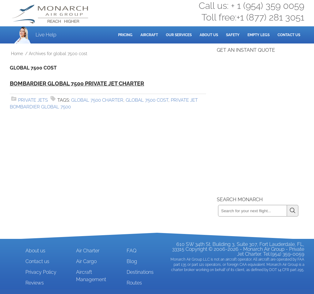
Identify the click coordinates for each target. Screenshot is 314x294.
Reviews (34, 283)
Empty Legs (258, 35)
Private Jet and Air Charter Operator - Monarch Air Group (50, 14)
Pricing (125, 35)
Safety (232, 35)
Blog (132, 261)
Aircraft (149, 35)
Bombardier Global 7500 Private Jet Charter (77, 83)
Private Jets (33, 100)
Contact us (37, 261)
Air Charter (87, 251)
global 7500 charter (97, 100)
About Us (209, 35)
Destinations (140, 272)
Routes (134, 283)
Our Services (179, 35)
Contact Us (289, 35)
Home (17, 53)
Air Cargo (86, 261)
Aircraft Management (91, 275)
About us (35, 251)
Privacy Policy (40, 272)
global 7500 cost (147, 100)
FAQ (131, 251)
